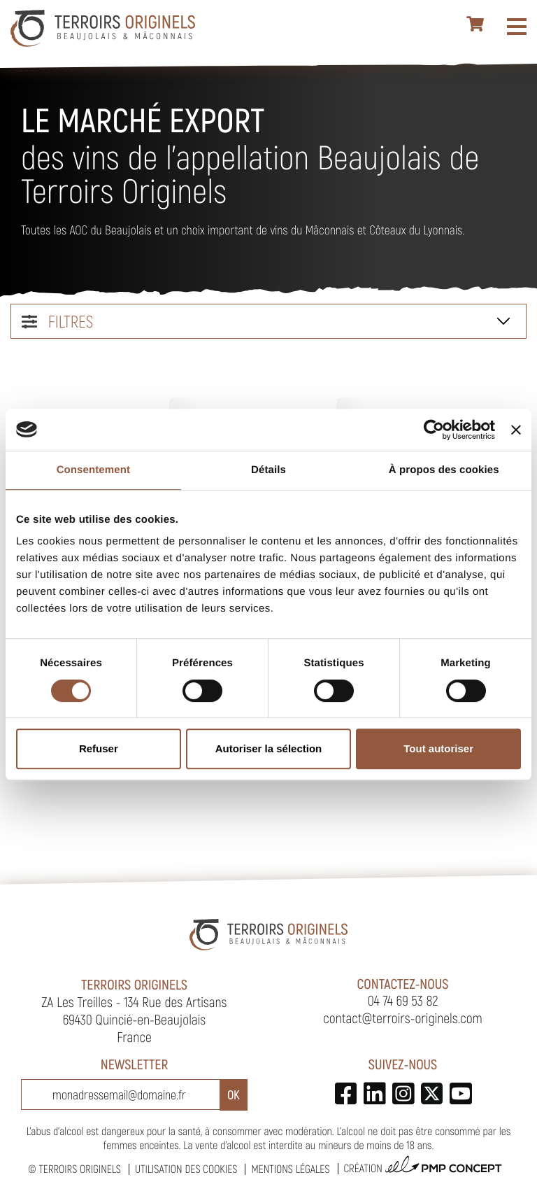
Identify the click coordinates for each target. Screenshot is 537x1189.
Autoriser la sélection (268, 748)
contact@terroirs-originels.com (402, 1017)
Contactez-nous (403, 983)
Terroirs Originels (79, 1169)
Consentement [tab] (93, 470)
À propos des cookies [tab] (444, 470)
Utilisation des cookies (186, 1169)
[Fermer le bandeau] (516, 430)
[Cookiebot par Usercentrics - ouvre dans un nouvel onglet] (434, 429)
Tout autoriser (438, 748)
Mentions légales (290, 1169)
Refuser (98, 748)
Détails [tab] (268, 470)
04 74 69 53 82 (403, 1000)
